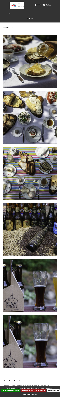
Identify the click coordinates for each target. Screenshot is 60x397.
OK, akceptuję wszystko (10, 390)
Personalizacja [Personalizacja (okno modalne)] (53, 390)
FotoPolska (43, 5)
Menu (30, 18)
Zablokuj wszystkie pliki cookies (33, 390)
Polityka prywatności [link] (30, 394)
